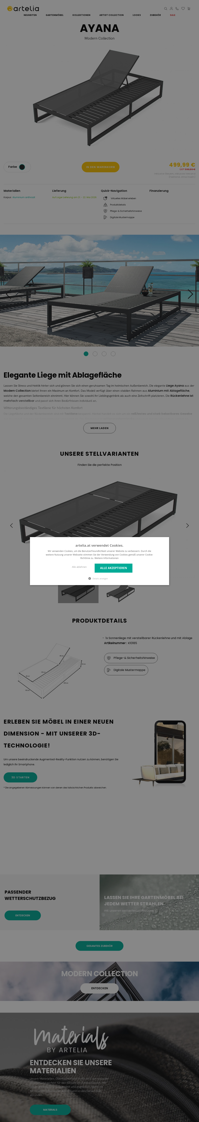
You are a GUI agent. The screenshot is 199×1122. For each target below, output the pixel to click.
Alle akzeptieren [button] (113, 568)
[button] (99, 578)
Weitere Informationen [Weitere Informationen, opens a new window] (107, 558)
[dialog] (99, 561)
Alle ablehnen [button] (79, 566)
